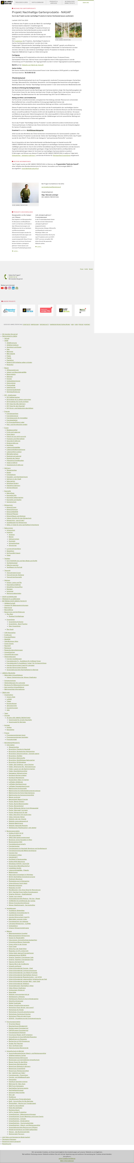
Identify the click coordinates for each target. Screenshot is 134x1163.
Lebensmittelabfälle (13, 464)
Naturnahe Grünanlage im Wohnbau (21, 891)
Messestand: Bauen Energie (18, 816)
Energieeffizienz (9, 654)
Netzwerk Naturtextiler (17, 1109)
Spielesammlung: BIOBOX (17, 972)
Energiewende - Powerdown (18, 1092)
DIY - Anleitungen (10, 412)
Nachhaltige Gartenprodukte (24, 8)
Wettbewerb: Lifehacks (17, 1013)
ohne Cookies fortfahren (67, 1158)
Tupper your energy (15, 913)
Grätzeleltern (13, 943)
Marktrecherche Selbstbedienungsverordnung (24, 807)
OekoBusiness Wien (11, 658)
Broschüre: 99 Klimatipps (17, 779)
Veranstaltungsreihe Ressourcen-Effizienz (23, 1144)
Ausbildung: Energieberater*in (19, 930)
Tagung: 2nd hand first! (16, 979)
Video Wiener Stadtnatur (17, 1005)
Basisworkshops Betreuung (18, 1074)
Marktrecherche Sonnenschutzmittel (21, 812)
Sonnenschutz (11, 519)
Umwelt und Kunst (15, 983)
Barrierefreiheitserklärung (60, 341)
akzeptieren (67, 1156)
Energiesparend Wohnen (17, 1049)
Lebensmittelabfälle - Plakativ (19, 887)
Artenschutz (11, 547)
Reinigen (10, 606)
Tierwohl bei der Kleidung (15, 592)
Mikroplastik (11, 371)
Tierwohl (7, 587)
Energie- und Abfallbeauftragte (19, 1094)
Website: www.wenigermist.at (19, 1011)
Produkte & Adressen (54, 2)
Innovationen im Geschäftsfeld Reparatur (23, 1054)
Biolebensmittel (12, 447)
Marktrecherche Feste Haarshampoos (22, 810)
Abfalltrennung (12, 360)
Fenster (9, 396)
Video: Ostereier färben (17, 834)
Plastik (9, 375)
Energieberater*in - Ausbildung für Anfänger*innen (24, 678)
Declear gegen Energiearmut (18, 1045)
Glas (8, 366)
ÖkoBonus (12, 1114)
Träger (9, 718)
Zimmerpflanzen (12, 505)
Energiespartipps (12, 430)
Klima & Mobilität (12, 528)
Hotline (9, 744)
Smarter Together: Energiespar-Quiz (21, 976)
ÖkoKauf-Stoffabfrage (16, 633)
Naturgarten (11, 498)
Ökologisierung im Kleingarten (19, 898)
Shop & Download (37, 2)
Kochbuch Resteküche (16, 794)
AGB (72, 341)
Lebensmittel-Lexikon (14, 469)
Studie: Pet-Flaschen (16, 1060)
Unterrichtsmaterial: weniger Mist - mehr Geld (24, 998)
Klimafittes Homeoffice (14, 604)
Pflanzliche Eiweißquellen (15, 477)
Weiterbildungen (10, 673)
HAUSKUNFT (13, 874)
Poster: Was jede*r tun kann (18, 827)
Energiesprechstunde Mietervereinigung (22, 867)
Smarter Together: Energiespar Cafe (21, 974)
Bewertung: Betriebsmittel (18, 1081)
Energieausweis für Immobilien (17, 435)
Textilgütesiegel (12, 580)
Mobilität (7, 656)
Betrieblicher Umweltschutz (70, 2)
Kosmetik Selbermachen (15, 514)
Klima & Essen (11, 524)
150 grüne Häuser (15, 852)
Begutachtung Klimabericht (18, 1043)
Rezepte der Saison (13, 475)
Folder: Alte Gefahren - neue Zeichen (21, 781)
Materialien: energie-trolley (18, 936)
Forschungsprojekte (13, 1038)
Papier (9, 373)
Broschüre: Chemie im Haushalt (19, 766)
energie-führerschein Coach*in (19, 934)
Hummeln (12, 558)
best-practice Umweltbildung (14, 704)
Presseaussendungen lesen (16, 752)
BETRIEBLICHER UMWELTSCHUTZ (14, 618)
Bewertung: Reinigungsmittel (19, 1088)
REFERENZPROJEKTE (12, 760)
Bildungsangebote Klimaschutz (19, 952)
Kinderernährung (12, 460)
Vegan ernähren (12, 480)
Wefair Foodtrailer (15, 1020)
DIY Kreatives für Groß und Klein (18, 418)
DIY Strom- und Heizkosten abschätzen (20, 425)
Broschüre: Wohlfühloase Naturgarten (22, 777)
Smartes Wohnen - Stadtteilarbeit (20, 911)
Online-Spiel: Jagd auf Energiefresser (21, 970)
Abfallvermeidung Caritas (17, 1072)
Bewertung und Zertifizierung (14, 629)
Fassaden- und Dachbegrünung (17, 494)
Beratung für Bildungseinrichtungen (16, 702)
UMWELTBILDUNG (8, 690)
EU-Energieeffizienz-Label (15, 439)
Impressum (35, 341)
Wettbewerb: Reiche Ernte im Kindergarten (23, 1016)
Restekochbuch (14, 1127)
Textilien (7, 575)
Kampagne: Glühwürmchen (18, 790)
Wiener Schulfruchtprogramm (19, 1022)
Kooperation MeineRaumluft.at (19, 883)
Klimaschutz (8, 522)
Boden (9, 489)
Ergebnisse (18, 41)
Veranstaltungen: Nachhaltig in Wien (21, 1003)
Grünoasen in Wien (15, 872)
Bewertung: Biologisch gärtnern (19, 1083)
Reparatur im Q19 (15, 904)
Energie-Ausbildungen (14, 676)
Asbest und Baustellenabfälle (16, 389)
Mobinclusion (13, 889)
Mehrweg (10, 368)
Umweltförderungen (11, 671)
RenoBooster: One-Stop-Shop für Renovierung (25, 907)
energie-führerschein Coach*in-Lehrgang (20, 682)
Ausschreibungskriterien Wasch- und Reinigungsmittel (27, 1070)
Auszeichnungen (12, 725)
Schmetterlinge (14, 560)
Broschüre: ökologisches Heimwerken (22, 768)
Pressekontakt (12, 756)
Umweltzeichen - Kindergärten (19, 1138)
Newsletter (10, 746)
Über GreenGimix (15, 643)
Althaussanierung (13, 387)
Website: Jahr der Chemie (17, 836)
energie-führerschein (16, 932)
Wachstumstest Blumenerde (18, 1065)
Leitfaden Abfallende (16, 799)
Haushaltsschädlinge (14, 602)
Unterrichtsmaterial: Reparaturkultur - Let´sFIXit (25, 994)
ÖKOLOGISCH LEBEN (9, 353)
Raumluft (7, 663)
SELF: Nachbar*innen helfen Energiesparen (23, 909)
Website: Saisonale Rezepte (18, 842)
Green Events (9, 660)
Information (11, 762)
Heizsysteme (11, 400)
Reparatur (10, 381)
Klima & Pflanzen (12, 531)
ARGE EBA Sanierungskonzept (19, 854)
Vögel (8, 572)
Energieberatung (12, 433)
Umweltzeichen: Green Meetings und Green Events (26, 1133)
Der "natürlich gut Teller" (17, 1090)
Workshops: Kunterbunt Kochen (20, 1031)
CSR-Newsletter (10, 650)
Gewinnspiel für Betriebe (17, 739)
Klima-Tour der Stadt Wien (18, 966)
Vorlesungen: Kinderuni (17, 1007)
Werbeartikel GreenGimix (61, 155)
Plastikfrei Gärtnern (13, 502)
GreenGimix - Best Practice (18, 641)
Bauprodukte (11, 391)
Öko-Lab (12, 1112)
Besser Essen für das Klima (18, 1079)
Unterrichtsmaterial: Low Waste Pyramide (23, 990)
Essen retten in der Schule (18, 961)
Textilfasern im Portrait (14, 584)
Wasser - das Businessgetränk (19, 1149)
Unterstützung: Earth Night (18, 900)
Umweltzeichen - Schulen (17, 1136)
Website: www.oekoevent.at (18, 838)
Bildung (9, 948)
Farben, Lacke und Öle (14, 599)
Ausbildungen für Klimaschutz (17, 539)
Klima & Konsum (12, 526)
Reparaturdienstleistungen (13, 667)
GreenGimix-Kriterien (16, 639)
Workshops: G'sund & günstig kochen (21, 1029)
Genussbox (12, 1096)
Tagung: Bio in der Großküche (19, 981)
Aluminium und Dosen (14, 364)
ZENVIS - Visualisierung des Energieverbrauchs (25, 1035)
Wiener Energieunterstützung (19, 920)
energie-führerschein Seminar (17, 684)
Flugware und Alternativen (16, 455)
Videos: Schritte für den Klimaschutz (19, 535)
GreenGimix (11, 636)
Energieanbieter (12, 437)
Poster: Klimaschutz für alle (18, 829)
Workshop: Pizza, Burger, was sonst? (21, 1024)
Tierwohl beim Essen (14, 590)
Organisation (8, 712)
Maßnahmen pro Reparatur (18, 1056)
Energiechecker (14, 863)
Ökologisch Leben (21, 2)
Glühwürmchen (14, 556)
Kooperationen (12, 720)
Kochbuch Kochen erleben (17, 792)
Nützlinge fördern (13, 500)
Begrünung (8, 624)
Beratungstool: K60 (15, 859)
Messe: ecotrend (14, 814)
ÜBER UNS (6, 709)
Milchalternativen (12, 471)
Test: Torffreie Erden (16, 1063)
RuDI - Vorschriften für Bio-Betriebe (21, 1118)
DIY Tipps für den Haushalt (16, 423)
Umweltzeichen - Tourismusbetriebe (21, 1140)
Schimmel (10, 608)
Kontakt (87, 341)
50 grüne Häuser (14, 1041)
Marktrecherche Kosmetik (18, 805)
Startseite (26, 341)
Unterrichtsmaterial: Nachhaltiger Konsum (23, 992)
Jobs (76, 341)
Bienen (11, 554)
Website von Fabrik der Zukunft (32, 65)
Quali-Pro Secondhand (16, 1122)
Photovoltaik (11, 402)
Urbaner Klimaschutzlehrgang (19, 945)
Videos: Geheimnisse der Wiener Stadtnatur (22, 694)
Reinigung (7, 665)
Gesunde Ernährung (13, 458)
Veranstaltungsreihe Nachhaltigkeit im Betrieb (22, 687)
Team (6, 730)
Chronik (7, 732)
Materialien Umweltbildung (13, 692)
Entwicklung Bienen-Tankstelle (19, 959)
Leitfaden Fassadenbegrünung (19, 803)
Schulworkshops (10, 697)
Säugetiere (10, 568)
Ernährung (8, 652)
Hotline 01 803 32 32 (16, 850)
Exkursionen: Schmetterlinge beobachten (23, 957)
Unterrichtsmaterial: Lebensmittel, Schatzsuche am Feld (28, 996)
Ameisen (12, 551)
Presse (81, 341)
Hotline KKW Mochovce (17, 878)
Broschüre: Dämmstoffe (17, 775)
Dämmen (10, 393)
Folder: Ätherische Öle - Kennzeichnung (22, 784)
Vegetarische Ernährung (15, 482)
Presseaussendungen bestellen (17, 754)
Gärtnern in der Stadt (14, 496)
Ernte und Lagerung (13, 449)
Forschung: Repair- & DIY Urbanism (20, 1052)
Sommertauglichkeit (13, 406)
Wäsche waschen (12, 582)
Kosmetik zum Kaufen (14, 517)
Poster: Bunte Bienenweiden (18, 821)
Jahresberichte (12, 723)
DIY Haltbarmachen (13, 414)
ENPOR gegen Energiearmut (18, 1047)
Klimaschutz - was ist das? (15, 537)
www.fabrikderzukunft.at (30, 168)
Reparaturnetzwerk (15, 902)
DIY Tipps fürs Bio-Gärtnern (16, 421)
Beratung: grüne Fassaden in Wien (20, 857)
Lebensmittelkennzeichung (16, 466)
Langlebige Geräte (15, 885)
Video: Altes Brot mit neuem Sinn (20, 831)
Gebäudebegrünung (13, 398)
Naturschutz (8, 545)
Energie (7, 428)
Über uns (86, 2)
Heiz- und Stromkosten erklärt (17, 441)
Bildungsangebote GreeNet (18, 950)
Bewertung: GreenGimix (17, 1085)
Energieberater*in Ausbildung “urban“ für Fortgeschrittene (26, 680)
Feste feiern (11, 451)
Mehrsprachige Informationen (14, 706)
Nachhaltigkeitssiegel (16, 1107)
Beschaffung (8, 627)
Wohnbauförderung (13, 409)
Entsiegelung (11, 491)
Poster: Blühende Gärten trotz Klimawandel (23, 825)
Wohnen (7, 597)
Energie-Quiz (13, 870)
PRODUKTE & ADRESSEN (11, 616)
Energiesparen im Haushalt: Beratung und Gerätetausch (28, 865)
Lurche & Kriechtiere (14, 566)
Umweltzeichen (9, 669)
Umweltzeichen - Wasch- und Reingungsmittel (24, 1142)
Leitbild (9, 716)
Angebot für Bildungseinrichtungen (16, 622)
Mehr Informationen (67, 1161)
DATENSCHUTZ (44, 341)
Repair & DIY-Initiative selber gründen (19, 379)
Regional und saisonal (14, 473)
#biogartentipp (12, 487)
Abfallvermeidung (12, 362)
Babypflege (10, 510)
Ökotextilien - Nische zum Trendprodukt (22, 1120)
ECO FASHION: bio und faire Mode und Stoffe (22, 578)
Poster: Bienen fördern (16, 818)
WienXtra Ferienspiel (16, 1018)
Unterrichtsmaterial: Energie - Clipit (21, 985)
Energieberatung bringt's (17, 861)
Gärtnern (7, 485)
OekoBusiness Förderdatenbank (20, 1116)
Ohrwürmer (13, 562)
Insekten (10, 549)
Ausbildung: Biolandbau (17, 927)
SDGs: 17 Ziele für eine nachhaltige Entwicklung (23, 542)
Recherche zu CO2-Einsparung (19, 1058)
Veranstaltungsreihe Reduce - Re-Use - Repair (24, 915)
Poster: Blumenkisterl (16, 823)
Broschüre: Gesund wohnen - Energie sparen (24, 770)
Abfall (6, 357)
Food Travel (12, 963)
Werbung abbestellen (14, 610)
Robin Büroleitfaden (15, 1125)
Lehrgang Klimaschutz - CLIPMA (20, 940)
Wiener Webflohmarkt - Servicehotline (22, 922)
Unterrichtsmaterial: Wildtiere (19, 1000)
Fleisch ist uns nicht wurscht (16, 453)
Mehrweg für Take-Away (17, 1101)
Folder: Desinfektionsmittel (18, 788)
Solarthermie (11, 404)
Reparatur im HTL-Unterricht (18, 968)
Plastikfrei (10, 377)
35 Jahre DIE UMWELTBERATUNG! (18, 734)
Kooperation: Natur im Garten (19, 797)
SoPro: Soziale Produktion (17, 1129)
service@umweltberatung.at (51, 187)
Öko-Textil (10, 646)
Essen (6, 445)
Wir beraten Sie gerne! (10, 351)
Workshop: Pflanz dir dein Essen (20, 1033)
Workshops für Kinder (16, 1027)
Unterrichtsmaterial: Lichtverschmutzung (23, 987)
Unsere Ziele (11, 714)
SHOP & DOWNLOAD (9, 614)
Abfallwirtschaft (9, 620)
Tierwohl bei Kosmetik (14, 594)
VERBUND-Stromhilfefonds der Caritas (22, 918)
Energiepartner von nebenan (18, 938)
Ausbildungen (11, 925)
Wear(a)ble (12, 1009)
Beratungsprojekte (13, 848)
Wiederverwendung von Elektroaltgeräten (23, 1146)
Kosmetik (7, 508)
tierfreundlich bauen (13, 570)
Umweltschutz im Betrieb (15, 1068)
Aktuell (6, 355)
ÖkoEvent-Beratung (15, 896)
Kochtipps (10, 462)
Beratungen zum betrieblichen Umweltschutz (24, 1077)
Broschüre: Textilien (15, 773)
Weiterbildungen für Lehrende (14, 700)
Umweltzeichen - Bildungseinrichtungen (22, 1131)
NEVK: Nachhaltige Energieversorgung (22, 894)
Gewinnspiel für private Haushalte (20, 737)
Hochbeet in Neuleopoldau (18, 876)
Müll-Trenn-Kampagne (16, 1103)
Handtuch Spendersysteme (18, 1098)
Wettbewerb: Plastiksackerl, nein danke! (22, 845)
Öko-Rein (10, 631)
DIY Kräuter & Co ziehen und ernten (19, 416)
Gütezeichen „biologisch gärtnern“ (24, 155)
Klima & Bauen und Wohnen (16, 533)
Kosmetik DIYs (11, 512)
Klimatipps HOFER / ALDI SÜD (19, 881)
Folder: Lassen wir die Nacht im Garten (22, 786)
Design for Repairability (17, 955)
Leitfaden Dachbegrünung (17, 801)
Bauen (6, 385)
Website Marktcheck (16, 840)
